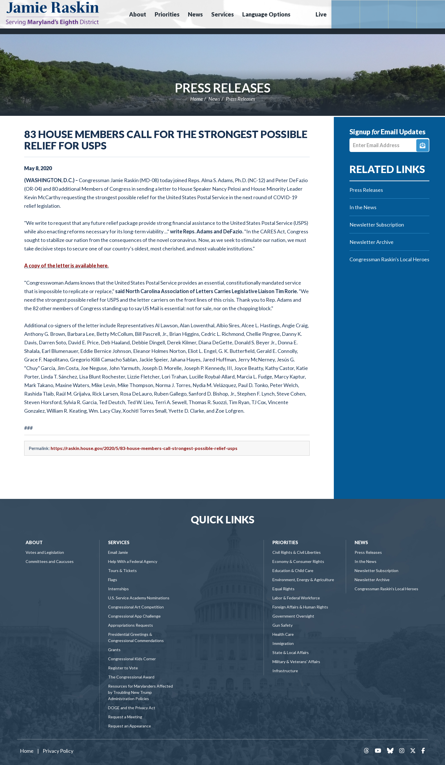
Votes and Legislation (45, 552)
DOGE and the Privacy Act (131, 707)
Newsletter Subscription (376, 224)
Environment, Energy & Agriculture (303, 579)
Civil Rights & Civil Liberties (296, 552)
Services (118, 542)
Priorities (285, 542)
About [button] (137, 14)
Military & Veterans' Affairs (296, 661)
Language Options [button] (266, 14)
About (34, 542)
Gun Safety (282, 625)
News (214, 99)
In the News (362, 207)
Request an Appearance (129, 725)
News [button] (195, 14)
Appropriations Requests (130, 625)
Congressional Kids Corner (132, 658)
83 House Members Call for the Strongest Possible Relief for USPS (165, 140)
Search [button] (302, 14)
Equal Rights (283, 588)
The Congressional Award (131, 676)
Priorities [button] (167, 14)
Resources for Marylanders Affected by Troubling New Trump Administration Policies (140, 692)
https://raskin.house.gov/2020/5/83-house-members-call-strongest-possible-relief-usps (144, 448)
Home (196, 99)
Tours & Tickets (122, 570)
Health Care (283, 634)
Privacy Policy (58, 751)
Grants (114, 649)
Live (321, 14)
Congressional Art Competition (136, 606)
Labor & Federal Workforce (296, 597)
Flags (112, 579)
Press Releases (222, 87)
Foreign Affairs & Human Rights (300, 606)
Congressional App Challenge (134, 616)
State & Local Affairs (290, 652)
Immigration (283, 643)
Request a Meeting (125, 716)
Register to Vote (123, 667)
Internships (118, 588)
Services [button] (222, 14)
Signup (422, 145)
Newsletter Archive (371, 242)
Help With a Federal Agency (132, 561)
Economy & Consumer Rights (298, 561)
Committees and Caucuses (50, 561)
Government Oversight (293, 616)
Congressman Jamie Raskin (72, 13)
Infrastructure (285, 670)
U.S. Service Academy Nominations (138, 597)
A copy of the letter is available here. (66, 265)
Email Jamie (118, 552)
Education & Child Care (292, 570)
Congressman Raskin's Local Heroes (389, 259)
